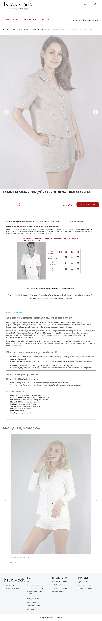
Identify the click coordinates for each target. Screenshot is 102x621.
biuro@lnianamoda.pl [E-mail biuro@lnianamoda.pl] (91, 20)
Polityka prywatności (84, 585)
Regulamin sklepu (83, 581)
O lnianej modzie (33, 585)
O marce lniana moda (84, 588)
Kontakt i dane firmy (59, 581)
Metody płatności (58, 585)
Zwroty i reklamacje (59, 591)
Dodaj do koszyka (87, 204)
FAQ (28, 581)
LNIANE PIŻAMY (23, 30)
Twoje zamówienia (33, 602)
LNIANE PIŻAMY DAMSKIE (40, 30)
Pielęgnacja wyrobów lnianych (34, 592)
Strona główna (9, 30)
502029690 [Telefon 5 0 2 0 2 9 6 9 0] (78, 20)
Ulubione (30, 609)
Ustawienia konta (33, 606)
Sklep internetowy (50, 618)
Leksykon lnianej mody (35, 588)
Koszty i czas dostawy (60, 588)
